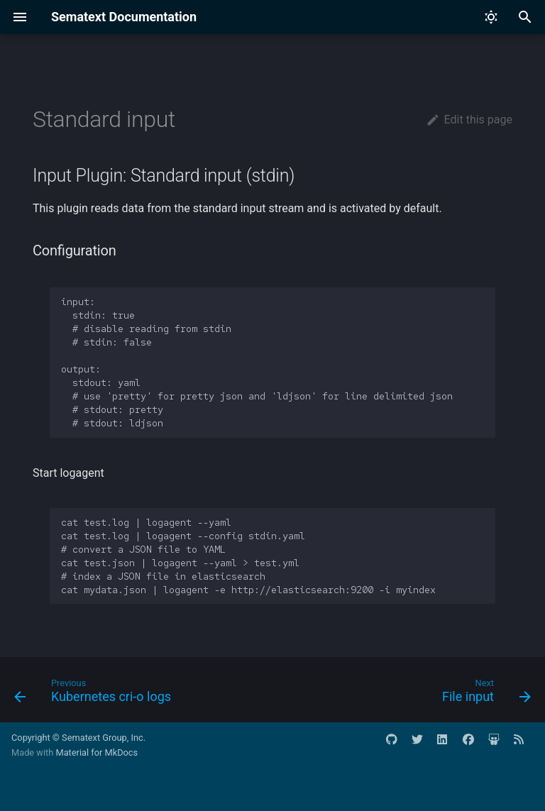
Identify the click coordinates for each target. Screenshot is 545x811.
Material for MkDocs (96, 752)
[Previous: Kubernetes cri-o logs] (95, 694)
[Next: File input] (484, 694)
